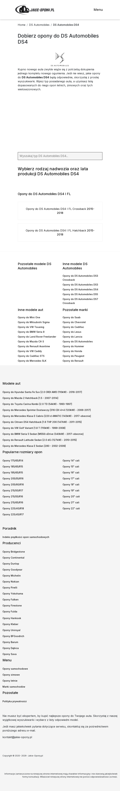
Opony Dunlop (10, 563)
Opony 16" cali (71, 472)
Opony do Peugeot (73, 356)
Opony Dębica (10, 648)
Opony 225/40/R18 (13, 508)
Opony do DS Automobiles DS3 (80, 284)
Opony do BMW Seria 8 (31, 331)
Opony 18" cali (71, 484)
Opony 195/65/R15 (12, 472)
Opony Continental (13, 557)
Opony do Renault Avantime (34, 346)
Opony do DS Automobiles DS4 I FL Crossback (60, 211)
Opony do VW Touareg (31, 327)
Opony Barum (10, 642)
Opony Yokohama (12, 593)
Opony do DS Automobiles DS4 (80, 289)
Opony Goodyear (12, 569)
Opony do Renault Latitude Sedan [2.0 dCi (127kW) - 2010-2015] (39, 439)
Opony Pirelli (9, 587)
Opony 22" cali (71, 508)
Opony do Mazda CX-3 (31, 341)
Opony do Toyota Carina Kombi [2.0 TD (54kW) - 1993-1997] (37, 404)
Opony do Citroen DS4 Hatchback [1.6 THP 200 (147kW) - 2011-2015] (42, 422)
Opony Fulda (9, 611)
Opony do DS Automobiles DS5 (80, 294)
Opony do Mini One (29, 317)
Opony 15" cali (71, 466)
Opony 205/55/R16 (12, 478)
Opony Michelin (11, 575)
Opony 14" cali (71, 460)
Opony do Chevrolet (74, 322)
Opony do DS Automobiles (78, 341)
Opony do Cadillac (73, 327)
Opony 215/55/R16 (12, 496)
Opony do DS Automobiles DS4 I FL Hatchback (60, 232)
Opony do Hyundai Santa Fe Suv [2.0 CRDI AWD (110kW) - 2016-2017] (42, 392)
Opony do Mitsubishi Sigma (34, 322)
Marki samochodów (13, 686)
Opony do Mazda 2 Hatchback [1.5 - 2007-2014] (30, 398)
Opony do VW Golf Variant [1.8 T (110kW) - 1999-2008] (33, 428)
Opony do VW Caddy (30, 351)
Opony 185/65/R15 (12, 466)
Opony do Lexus (72, 331)
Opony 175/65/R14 (12, 460)
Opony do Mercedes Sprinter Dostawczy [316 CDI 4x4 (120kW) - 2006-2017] (46, 410)
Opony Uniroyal (11, 630)
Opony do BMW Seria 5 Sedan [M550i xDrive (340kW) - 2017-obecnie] (42, 433)
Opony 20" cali (71, 496)
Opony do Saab (71, 317)
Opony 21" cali (71, 502)
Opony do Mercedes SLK (32, 360)
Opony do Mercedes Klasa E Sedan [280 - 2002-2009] (34, 445)
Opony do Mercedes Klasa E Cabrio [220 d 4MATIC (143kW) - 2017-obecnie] (46, 416)
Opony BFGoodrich (13, 636)
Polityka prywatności (14, 701)
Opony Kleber (10, 624)
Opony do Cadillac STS (31, 356)
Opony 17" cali (71, 478)
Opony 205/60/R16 (13, 484)
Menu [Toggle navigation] (98, 10)
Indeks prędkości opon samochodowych (25, 537)
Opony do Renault (73, 360)
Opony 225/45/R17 (13, 514)
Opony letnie (9, 680)
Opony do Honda (72, 351)
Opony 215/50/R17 (12, 490)
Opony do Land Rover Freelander (37, 336)
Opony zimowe (11, 674)
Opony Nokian (10, 581)
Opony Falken (10, 599)
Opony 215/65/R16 (12, 502)
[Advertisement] (60, 122)
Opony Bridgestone (13, 551)
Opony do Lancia (72, 336)
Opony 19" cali (71, 490)
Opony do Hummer (73, 346)
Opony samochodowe (15, 668)
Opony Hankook (11, 618)
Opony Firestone (12, 605)
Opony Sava (9, 654)
